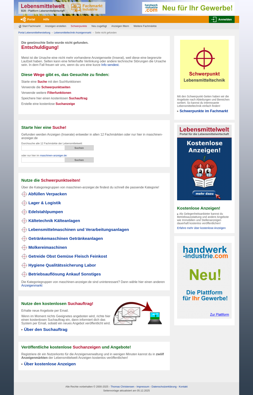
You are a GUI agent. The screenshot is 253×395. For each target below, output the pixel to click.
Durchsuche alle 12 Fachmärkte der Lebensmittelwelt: (52, 143)
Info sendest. (110, 64)
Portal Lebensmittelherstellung (34, 32)
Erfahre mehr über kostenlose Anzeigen (201, 228)
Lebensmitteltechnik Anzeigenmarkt (72, 32)
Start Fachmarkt (31, 26)
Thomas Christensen (122, 386)
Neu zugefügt (99, 26)
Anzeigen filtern (120, 26)
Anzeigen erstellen (55, 26)
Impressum (143, 386)
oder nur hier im (44, 155)
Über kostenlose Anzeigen (50, 364)
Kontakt (183, 386)
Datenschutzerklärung (164, 386)
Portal (31, 19)
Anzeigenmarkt (31, 285)
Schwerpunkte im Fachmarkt (204, 111)
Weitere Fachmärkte (145, 26)
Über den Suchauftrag (45, 329)
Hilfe (46, 19)
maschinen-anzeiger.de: (53, 155)
